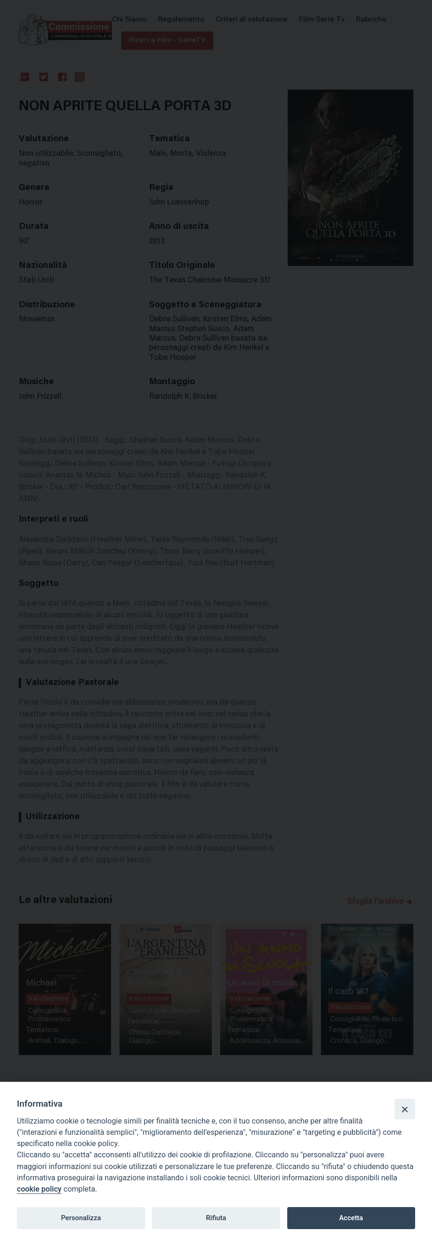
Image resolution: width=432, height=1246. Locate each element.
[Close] (405, 1109)
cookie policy (39, 1189)
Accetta (351, 1218)
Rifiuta (216, 1218)
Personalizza (81, 1218)
